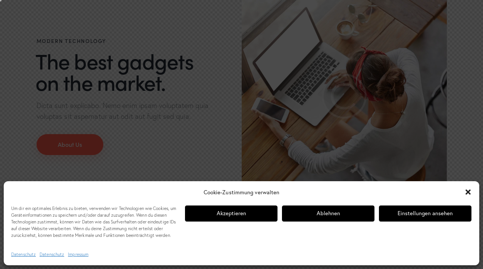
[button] (468, 192)
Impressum (78, 254)
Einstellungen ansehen (425, 213)
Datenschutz (23, 254)
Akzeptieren (231, 213)
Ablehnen (328, 213)
